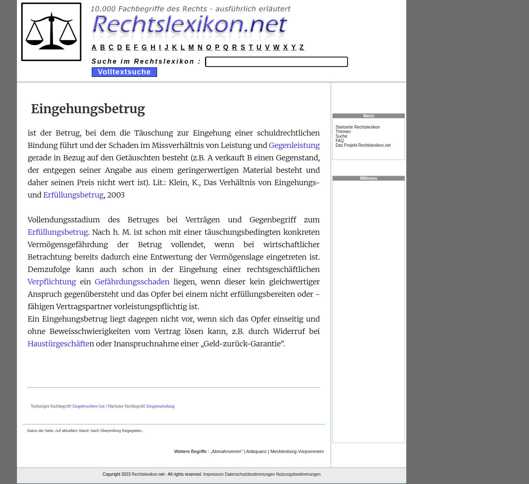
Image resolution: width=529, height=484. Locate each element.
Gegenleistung (294, 145)
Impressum (213, 474)
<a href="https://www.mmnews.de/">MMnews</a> (369, 311)
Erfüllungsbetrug (73, 195)
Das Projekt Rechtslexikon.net (363, 145)
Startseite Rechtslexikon (358, 127)
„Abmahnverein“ (226, 451)
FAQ (340, 140)
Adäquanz (256, 451)
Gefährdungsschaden (132, 281)
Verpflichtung (52, 281)
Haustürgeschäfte (58, 343)
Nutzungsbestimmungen (298, 474)
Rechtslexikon (144, 474)
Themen (343, 131)
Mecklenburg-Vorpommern (297, 451)
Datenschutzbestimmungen (250, 474)
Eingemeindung (161, 406)
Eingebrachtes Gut (89, 406)
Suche (341, 136)
